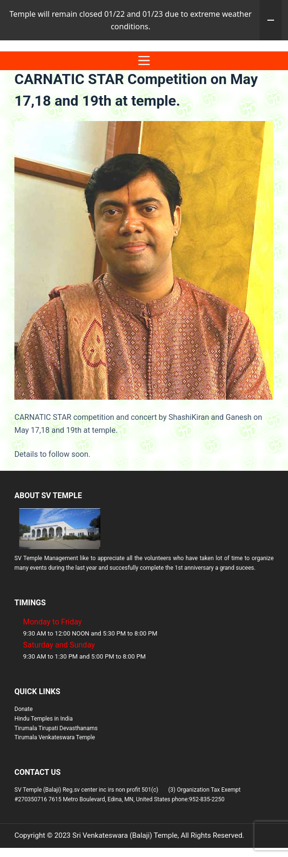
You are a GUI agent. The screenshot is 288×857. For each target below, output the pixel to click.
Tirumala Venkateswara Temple (54, 777)
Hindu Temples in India (43, 759)
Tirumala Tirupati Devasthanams (55, 768)
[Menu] (144, 101)
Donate (23, 749)
